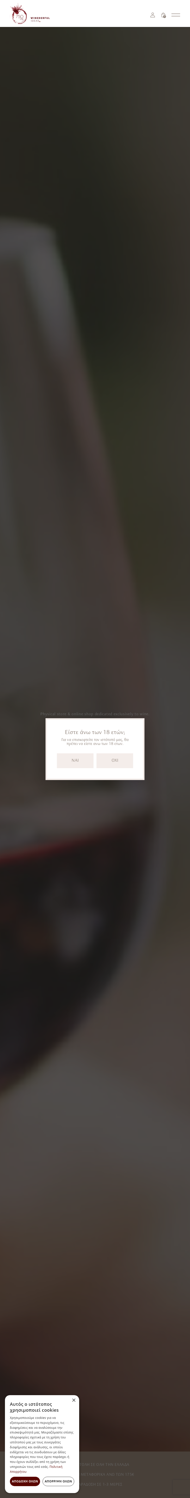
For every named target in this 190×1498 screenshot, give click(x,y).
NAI (75, 760)
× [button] (73, 1400)
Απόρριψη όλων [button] (58, 1481)
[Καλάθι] (163, 15)
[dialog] (42, 1444)
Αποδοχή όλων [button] (25, 1481)
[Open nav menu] (175, 15)
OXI (115, 760)
